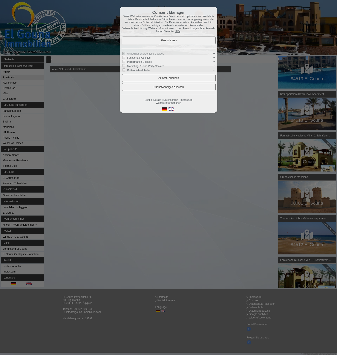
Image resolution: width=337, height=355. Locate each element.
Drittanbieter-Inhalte (138, 70)
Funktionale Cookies (139, 57)
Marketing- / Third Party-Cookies (145, 65)
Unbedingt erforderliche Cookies (145, 53)
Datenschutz (170, 99)
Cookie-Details (152, 99)
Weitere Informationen (168, 102)
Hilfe (177, 31)
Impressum (186, 99)
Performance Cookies (139, 61)
